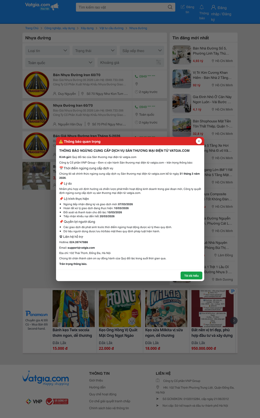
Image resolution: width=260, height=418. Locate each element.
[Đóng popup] (199, 141)
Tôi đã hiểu (191, 275)
